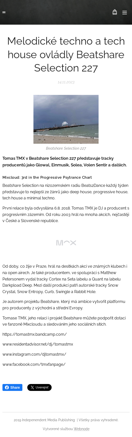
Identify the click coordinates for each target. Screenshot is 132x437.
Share (12, 387)
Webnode (81, 429)
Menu (124, 12)
